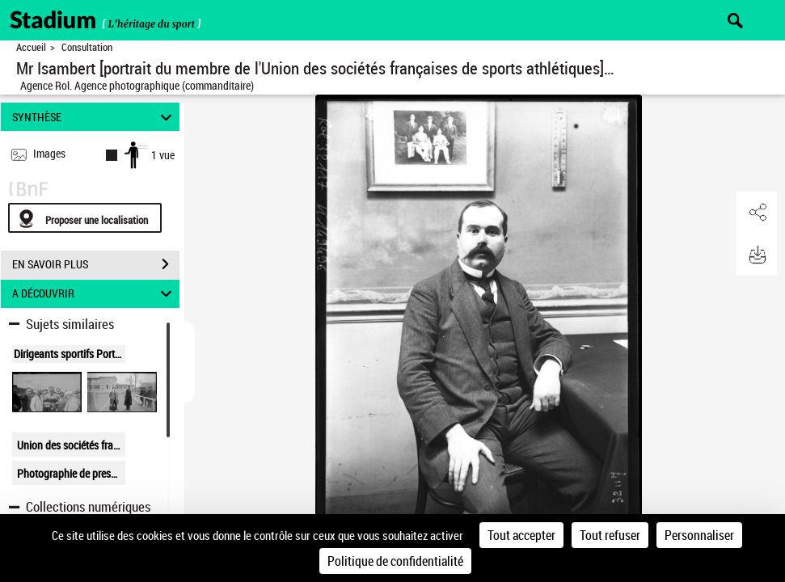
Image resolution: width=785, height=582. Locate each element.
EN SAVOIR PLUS (95, 264)
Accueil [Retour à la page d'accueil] (31, 47)
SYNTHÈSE (94, 117)
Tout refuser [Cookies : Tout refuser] (610, 535)
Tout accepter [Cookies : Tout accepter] (521, 535)
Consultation (86, 47)
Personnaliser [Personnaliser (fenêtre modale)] (699, 535)
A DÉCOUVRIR (94, 294)
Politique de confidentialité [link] (395, 561)
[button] (756, 213)
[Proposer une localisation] (85, 218)
